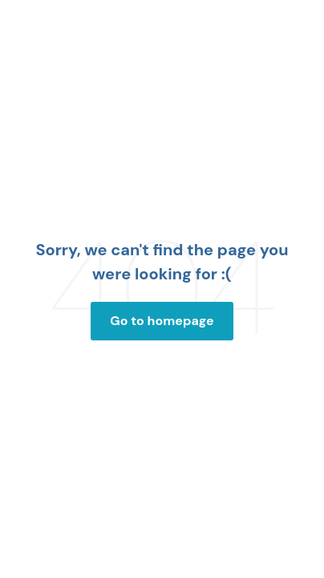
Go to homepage (161, 320)
